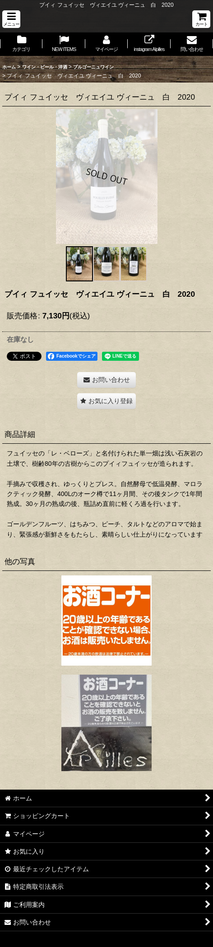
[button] (11, 19)
